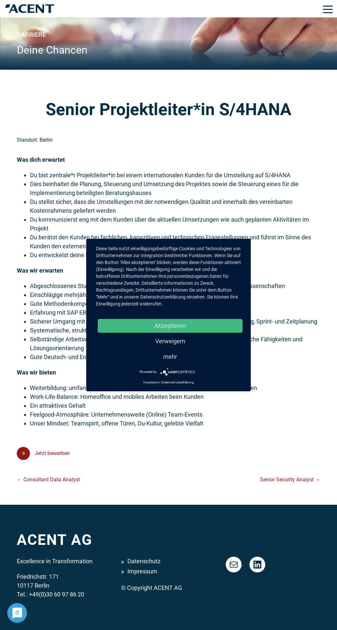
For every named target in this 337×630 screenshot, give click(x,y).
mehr (170, 356)
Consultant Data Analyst (48, 479)
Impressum (142, 571)
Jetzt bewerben (43, 453)
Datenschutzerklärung (178, 382)
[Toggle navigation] (328, 9)
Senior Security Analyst (290, 479)
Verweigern (170, 341)
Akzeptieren (170, 325)
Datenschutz (144, 561)
